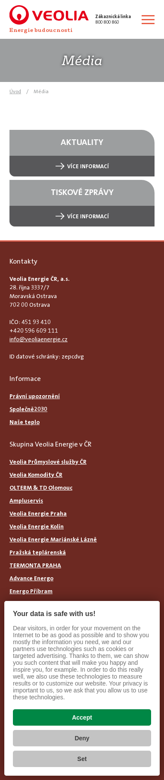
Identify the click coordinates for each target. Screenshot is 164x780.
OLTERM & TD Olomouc (40, 487)
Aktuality (82, 142)
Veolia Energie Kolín (36, 526)
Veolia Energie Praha (38, 513)
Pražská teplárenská (37, 552)
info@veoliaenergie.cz (38, 339)
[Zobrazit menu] (148, 19)
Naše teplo (24, 422)
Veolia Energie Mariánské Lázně (53, 539)
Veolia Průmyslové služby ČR (48, 461)
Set (82, 758)
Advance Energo (31, 578)
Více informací (88, 166)
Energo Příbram (31, 591)
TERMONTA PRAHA (35, 565)
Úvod (15, 91)
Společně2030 (28, 409)
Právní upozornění (34, 396)
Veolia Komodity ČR (35, 474)
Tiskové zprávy (82, 192)
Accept (82, 717)
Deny (81, 738)
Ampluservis (26, 500)
